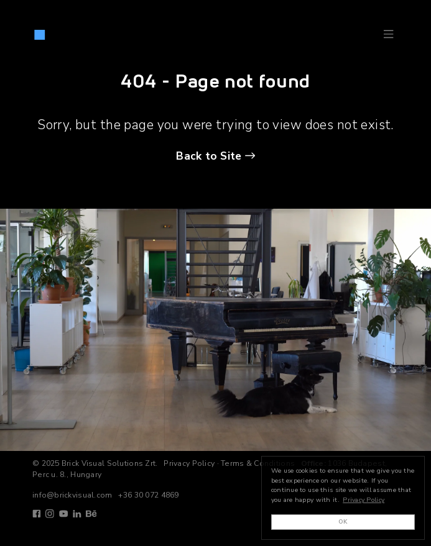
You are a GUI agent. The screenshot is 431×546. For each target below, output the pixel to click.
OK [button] (343, 521)
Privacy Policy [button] (363, 499)
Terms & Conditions (258, 463)
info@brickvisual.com (72, 495)
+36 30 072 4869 (148, 495)
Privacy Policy (189, 463)
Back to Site (208, 155)
